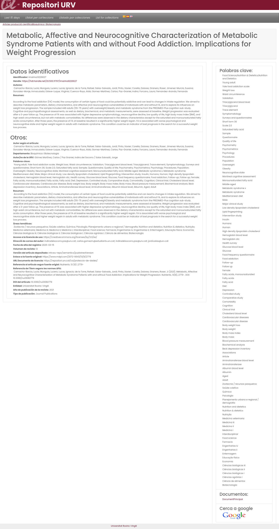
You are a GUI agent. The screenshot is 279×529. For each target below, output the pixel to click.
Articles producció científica (17, 24)
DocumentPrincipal (232, 499)
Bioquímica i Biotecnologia (46, 24)
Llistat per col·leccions (39, 17)
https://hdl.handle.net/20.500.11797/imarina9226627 (49, 81)
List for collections (107, 17)
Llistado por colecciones (74, 17)
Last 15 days (12, 17)
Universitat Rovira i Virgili (124, 525)
